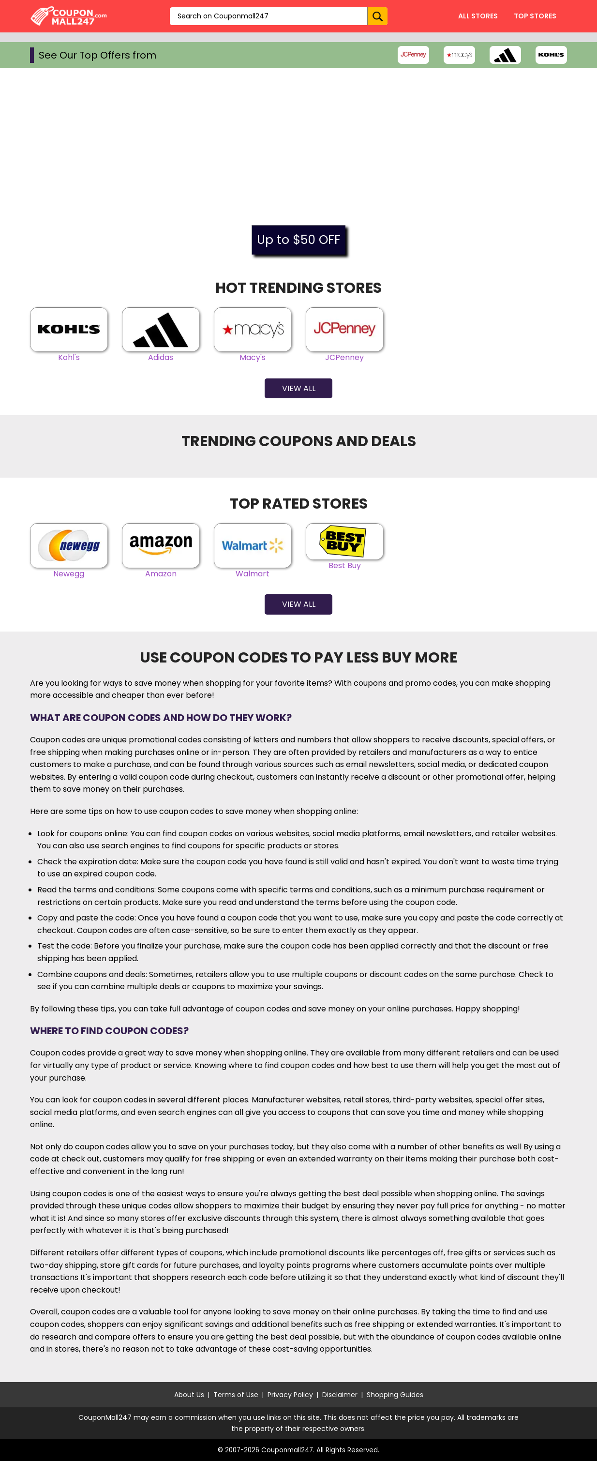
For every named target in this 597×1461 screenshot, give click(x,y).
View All (298, 388)
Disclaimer (340, 1395)
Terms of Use (235, 1395)
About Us (189, 1395)
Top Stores (535, 16)
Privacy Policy (290, 1395)
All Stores (478, 16)
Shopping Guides (395, 1395)
